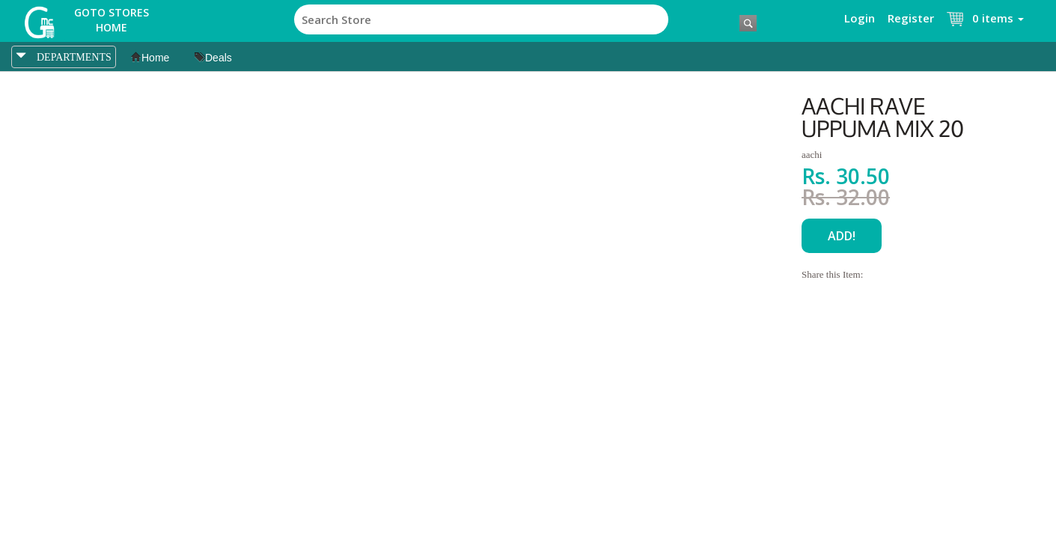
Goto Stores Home (111, 19)
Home (150, 58)
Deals (213, 58)
